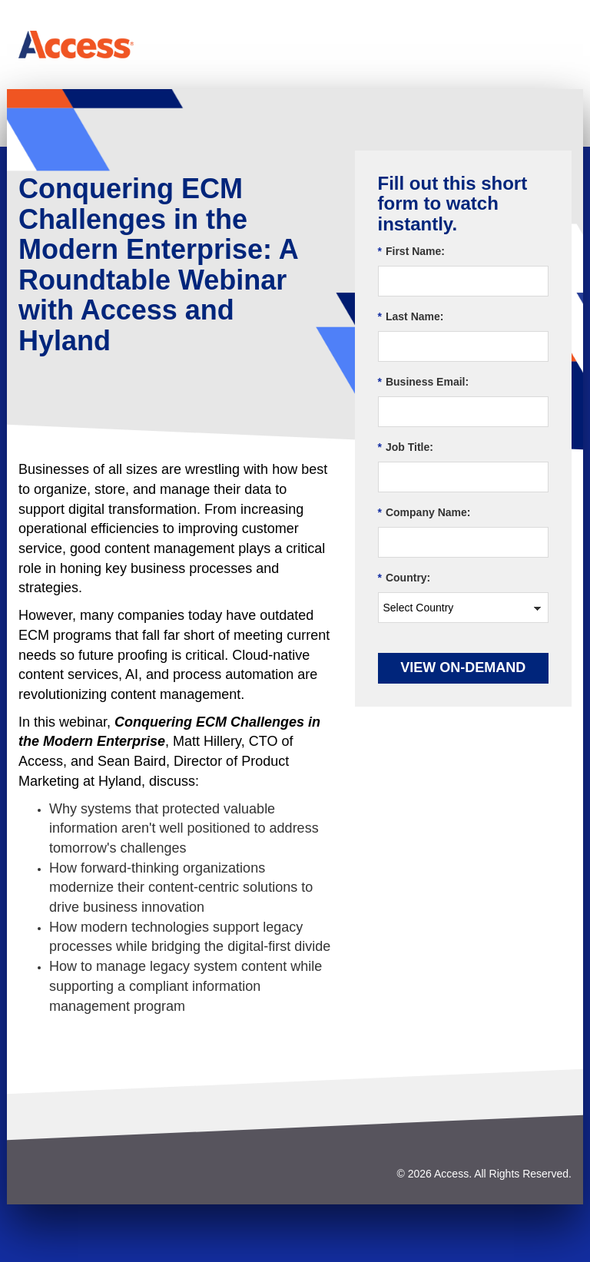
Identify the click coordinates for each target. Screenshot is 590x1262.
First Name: (411, 251)
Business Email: (423, 382)
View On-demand (462, 667)
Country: (404, 578)
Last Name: (411, 316)
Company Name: (424, 512)
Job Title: (405, 447)
